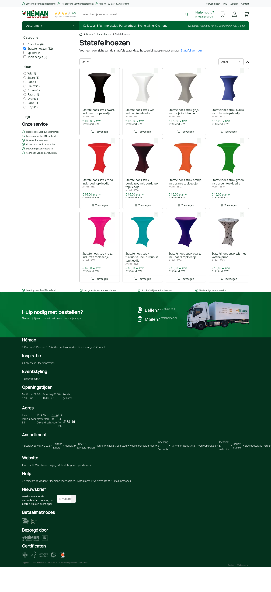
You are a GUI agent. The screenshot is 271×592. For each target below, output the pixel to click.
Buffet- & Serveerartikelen (85, 445)
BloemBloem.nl (31, 378)
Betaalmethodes (120, 481)
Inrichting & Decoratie (162, 445)
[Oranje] (24, 98)
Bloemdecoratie (252, 445)
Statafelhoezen (104, 34)
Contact (245, 3)
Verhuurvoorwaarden (79, 562)
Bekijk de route (54, 418)
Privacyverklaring (63, 562)
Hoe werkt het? (212, 3)
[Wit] (24, 73)
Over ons (161, 26)
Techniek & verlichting (223, 445)
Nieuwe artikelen (236, 445)
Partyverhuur (128, 26)
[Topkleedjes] (24, 56)
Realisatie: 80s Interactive (238, 565)
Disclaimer (82, 481)
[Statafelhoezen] (24, 48)
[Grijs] (24, 107)
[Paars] (24, 94)
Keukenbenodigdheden (142, 445)
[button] (246, 14)
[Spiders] (24, 52)
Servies (37, 445)
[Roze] (24, 103)
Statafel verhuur (191, 50)
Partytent (175, 445)
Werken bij (74, 347)
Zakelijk (234, 3)
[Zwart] (24, 77)
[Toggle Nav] (50, 25)
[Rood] (24, 82)
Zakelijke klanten (56, 347)
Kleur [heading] (27, 66)
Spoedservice (83, 465)
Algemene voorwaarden (61, 481)
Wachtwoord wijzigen (46, 465)
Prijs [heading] (26, 117)
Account (27, 465)
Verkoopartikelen (206, 445)
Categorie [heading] (30, 37)
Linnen (89, 34)
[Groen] (24, 90)
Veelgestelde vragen (34, 481)
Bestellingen (67, 465)
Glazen (46, 445)
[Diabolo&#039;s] (24, 44)
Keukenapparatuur (116, 445)
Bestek (27, 445)
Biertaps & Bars (56, 445)
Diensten (40, 347)
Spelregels (87, 347)
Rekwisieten (188, 445)
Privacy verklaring (99, 481)
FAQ (225, 3)
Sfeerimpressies (107, 26)
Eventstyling (146, 26)
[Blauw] (24, 86)
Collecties (89, 26)
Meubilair (68, 445)
